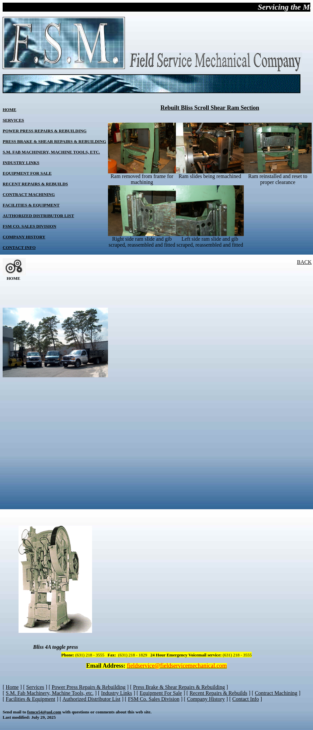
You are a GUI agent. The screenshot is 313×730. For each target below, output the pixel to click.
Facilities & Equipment (31, 205)
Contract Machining (29, 194)
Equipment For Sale (27, 173)
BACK (304, 262)
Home (9, 109)
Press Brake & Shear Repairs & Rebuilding (54, 141)
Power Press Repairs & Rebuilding (44, 130)
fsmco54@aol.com (44, 711)
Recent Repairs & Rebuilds (35, 183)
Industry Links (21, 162)
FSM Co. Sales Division (29, 226)
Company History (24, 236)
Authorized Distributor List (38, 215)
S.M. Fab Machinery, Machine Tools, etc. (51, 152)
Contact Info (19, 247)
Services (13, 120)
